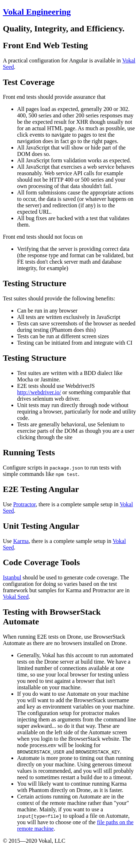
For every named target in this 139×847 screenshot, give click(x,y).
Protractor (24, 504)
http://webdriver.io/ (39, 392)
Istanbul (12, 577)
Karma (21, 541)
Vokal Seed (16, 597)
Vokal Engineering (37, 11)
